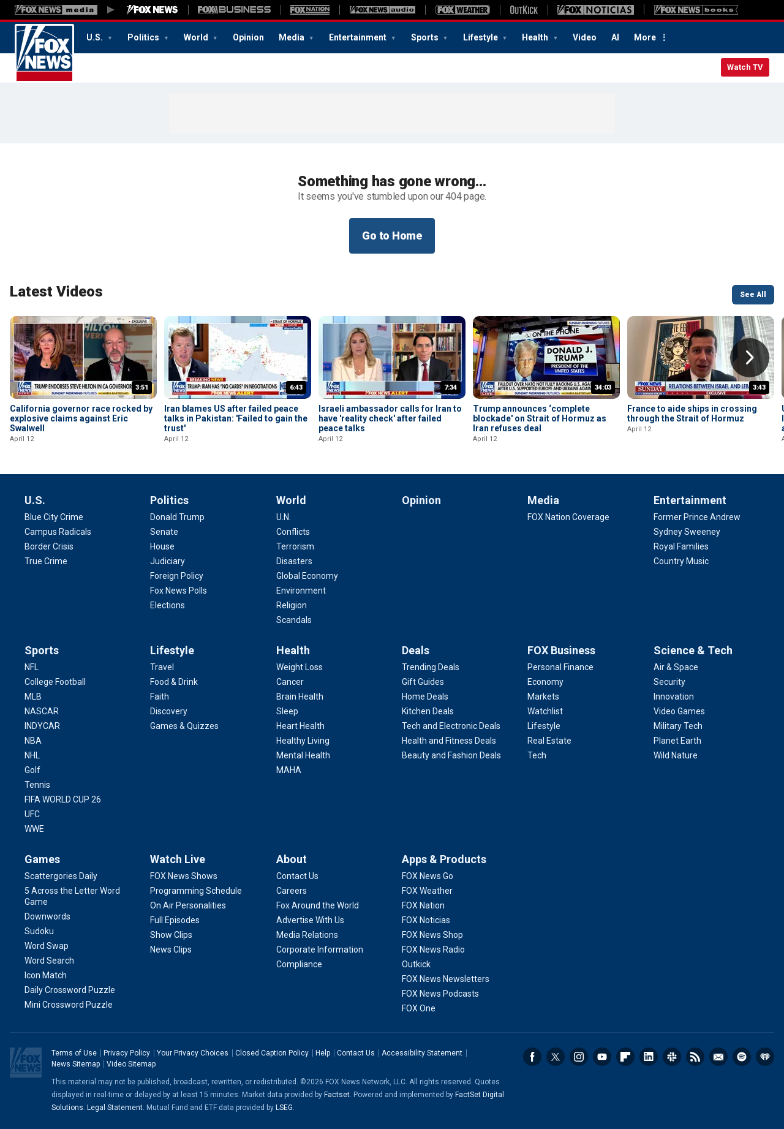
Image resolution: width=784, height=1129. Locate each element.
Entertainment (358, 37)
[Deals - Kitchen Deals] (428, 711)
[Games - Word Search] (49, 960)
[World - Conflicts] (293, 532)
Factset (337, 1094)
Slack (672, 1057)
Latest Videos (56, 291)
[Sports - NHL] (32, 755)
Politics (144, 37)
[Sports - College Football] (55, 682)
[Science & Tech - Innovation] (674, 696)
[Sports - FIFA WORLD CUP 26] (62, 799)
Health (536, 37)
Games (42, 859)
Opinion (248, 37)
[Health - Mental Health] (303, 755)
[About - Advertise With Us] (310, 920)
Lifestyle (481, 37)
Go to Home (392, 235)
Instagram (579, 1057)
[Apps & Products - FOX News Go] (427, 876)
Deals (415, 650)
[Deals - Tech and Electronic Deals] (451, 726)
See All (753, 294)
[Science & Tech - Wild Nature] (676, 755)
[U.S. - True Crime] (45, 561)
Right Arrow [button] (749, 357)
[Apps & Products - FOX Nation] (423, 905)
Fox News (44, 53)
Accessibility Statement (422, 1053)
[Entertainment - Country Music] (681, 561)
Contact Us (356, 1053)
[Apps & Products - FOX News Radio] (433, 949)
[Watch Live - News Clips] (171, 949)
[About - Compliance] (299, 964)
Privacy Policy (127, 1053)
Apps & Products (444, 859)
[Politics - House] (162, 546)
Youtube (602, 1057)
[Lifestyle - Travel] (162, 667)
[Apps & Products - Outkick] (416, 964)
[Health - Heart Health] (300, 726)
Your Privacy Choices (192, 1053)
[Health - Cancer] (290, 682)
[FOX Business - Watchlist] (545, 711)
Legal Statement (115, 1107)
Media (292, 37)
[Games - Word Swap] (46, 946)
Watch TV (745, 67)
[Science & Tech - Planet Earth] (677, 741)
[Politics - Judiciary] (167, 561)
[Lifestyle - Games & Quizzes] (184, 726)
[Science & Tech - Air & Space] (676, 667)
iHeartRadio (765, 1057)
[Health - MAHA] (288, 770)
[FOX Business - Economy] (545, 682)
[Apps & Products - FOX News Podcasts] (440, 994)
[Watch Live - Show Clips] (171, 935)
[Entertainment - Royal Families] (681, 546)
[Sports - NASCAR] (41, 711)
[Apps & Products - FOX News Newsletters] (445, 979)
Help (322, 1053)
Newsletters (718, 1057)
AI (615, 37)
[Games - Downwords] (47, 916)
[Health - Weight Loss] (299, 667)
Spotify (742, 1057)
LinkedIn (648, 1057)
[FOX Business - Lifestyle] (543, 726)
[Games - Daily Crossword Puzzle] (69, 990)
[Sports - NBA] (33, 741)
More (645, 37)
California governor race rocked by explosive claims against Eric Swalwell (81, 418)
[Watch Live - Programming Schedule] (196, 891)
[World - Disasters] (294, 561)
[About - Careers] (291, 891)
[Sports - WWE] (34, 829)
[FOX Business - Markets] (543, 696)
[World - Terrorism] (295, 546)
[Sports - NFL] (31, 667)
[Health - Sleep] (287, 711)
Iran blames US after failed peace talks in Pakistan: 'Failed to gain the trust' (235, 418)
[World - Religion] (291, 605)
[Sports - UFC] (32, 814)
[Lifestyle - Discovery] (168, 711)
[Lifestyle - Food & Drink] (174, 682)
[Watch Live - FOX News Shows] (183, 876)
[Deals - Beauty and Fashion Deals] (451, 755)
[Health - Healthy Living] (303, 741)
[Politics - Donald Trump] (177, 517)
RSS (695, 1057)
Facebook (532, 1057)
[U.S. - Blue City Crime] (53, 517)
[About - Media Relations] (307, 935)
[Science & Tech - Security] (669, 682)
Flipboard (625, 1057)
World (197, 37)
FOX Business (561, 650)
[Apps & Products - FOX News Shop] (432, 935)
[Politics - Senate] (164, 532)
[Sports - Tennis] (37, 785)
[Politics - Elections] (167, 605)
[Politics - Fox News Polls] (178, 590)
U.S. (95, 37)
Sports (425, 37)
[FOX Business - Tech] (536, 755)
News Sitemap (75, 1064)
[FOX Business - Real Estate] (549, 741)
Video (585, 37)
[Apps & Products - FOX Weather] (427, 891)
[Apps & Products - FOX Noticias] (426, 920)
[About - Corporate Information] (319, 949)
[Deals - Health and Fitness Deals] (449, 741)
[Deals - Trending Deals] (430, 667)
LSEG (284, 1107)
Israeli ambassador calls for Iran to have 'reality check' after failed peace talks (390, 418)
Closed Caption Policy (272, 1053)
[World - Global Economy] (307, 576)
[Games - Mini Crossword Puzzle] (68, 1005)
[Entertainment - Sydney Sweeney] (687, 532)
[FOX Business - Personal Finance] (560, 667)
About (291, 859)
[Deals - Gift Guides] (423, 682)
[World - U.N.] (283, 517)
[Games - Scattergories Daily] (60, 876)
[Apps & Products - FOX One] (418, 1008)
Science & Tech (693, 650)
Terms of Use (74, 1053)
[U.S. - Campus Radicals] (57, 532)
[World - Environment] (301, 590)
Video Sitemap (131, 1064)
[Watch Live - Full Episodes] (175, 920)
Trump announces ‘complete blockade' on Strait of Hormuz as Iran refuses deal (539, 418)
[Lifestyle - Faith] (159, 696)
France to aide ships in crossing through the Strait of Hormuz (692, 413)
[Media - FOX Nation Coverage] (568, 517)
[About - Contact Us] (297, 876)
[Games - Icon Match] (45, 975)
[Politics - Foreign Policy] (176, 576)
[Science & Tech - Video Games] (679, 711)
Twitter (555, 1057)
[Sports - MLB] (33, 696)
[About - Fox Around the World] (317, 905)
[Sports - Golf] (32, 770)
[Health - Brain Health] (299, 696)
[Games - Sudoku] (39, 931)
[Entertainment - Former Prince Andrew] (697, 517)
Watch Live (177, 859)
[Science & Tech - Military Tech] (678, 726)
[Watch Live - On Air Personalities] (188, 905)
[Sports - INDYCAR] (42, 726)
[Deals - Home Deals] (425, 696)
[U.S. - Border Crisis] (49, 546)
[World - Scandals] (294, 620)
